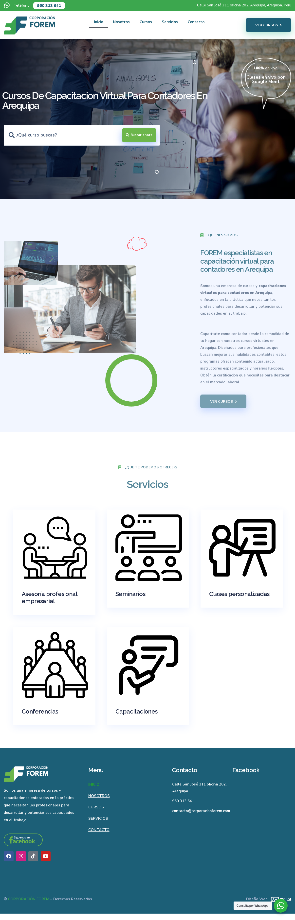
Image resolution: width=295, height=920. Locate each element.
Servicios (170, 21)
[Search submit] (139, 135)
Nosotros (121, 21)
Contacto (196, 21)
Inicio (98, 21)
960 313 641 (49, 5)
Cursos (146, 21)
